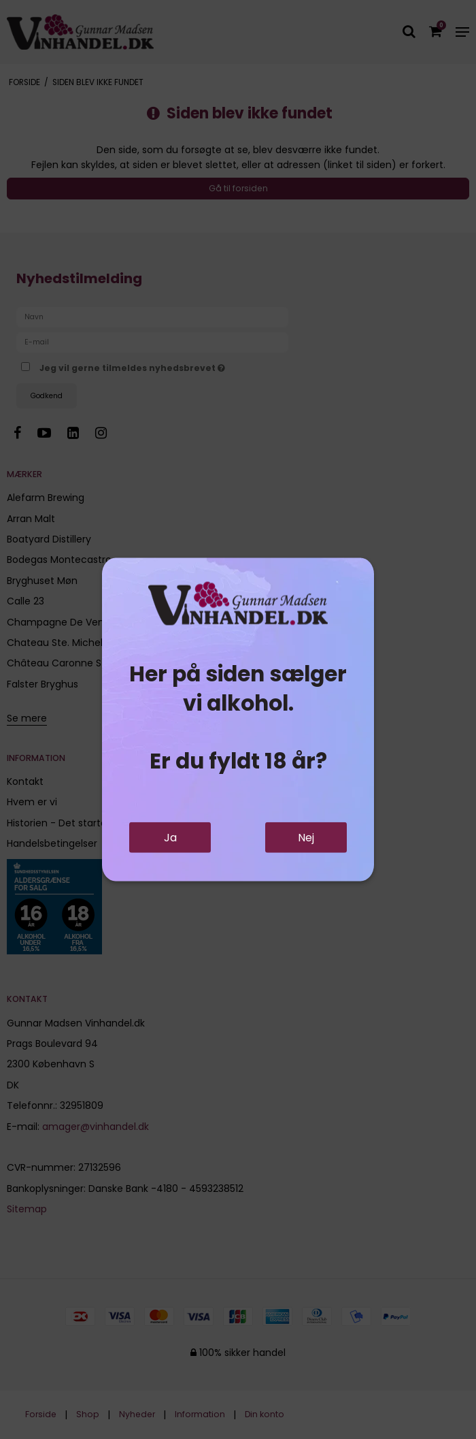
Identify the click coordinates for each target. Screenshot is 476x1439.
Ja (170, 837)
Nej (306, 837)
